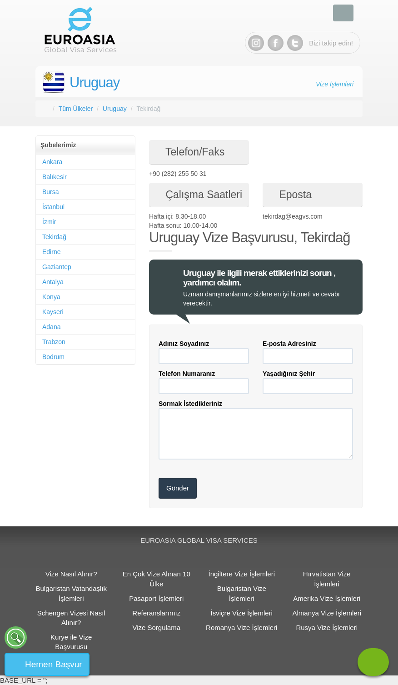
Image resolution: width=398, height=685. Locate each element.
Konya (51, 296)
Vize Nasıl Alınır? (71, 574)
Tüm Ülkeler (76, 108)
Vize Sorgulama (156, 627)
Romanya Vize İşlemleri (241, 627)
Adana (51, 326)
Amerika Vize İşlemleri (326, 598)
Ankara (52, 161)
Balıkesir (54, 176)
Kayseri (53, 311)
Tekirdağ (54, 236)
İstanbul (53, 206)
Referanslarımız (156, 613)
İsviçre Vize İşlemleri (242, 613)
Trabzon (53, 341)
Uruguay (94, 82)
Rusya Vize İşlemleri (327, 627)
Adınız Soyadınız (184, 343)
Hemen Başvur (53, 664)
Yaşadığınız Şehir (289, 373)
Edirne (51, 251)
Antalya (53, 281)
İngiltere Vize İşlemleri (242, 574)
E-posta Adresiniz (289, 343)
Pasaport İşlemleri (156, 598)
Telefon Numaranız (187, 373)
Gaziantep (56, 266)
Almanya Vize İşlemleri (327, 613)
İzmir (49, 221)
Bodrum (53, 356)
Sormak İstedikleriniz (190, 403)
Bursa (50, 191)
